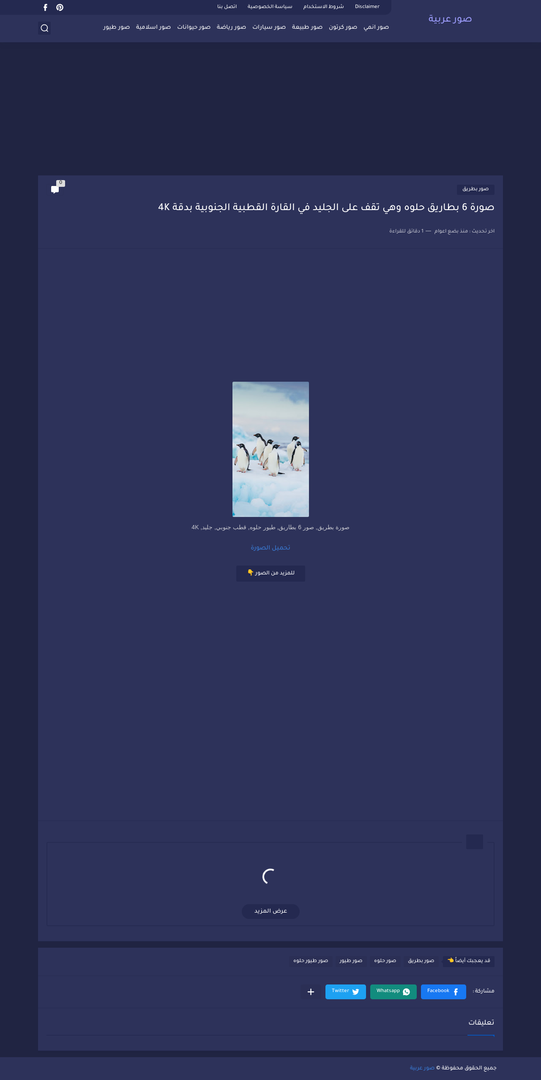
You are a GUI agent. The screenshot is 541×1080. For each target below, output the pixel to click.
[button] (443, 991)
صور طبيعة (307, 28)
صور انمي (376, 28)
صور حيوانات (193, 28)
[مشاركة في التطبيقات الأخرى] (311, 991)
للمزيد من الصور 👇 (271, 574)
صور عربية (450, 20)
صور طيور (117, 28)
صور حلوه (385, 961)
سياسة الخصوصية (270, 7)
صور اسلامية (153, 28)
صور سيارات (269, 28)
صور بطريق (475, 189)
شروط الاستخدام (323, 7)
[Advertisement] (270, 110)
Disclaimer (367, 7)
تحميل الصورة (270, 548)
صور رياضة (231, 28)
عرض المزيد (270, 911)
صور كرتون (343, 28)
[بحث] (44, 28)
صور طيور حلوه (310, 961)
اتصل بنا (227, 7)
